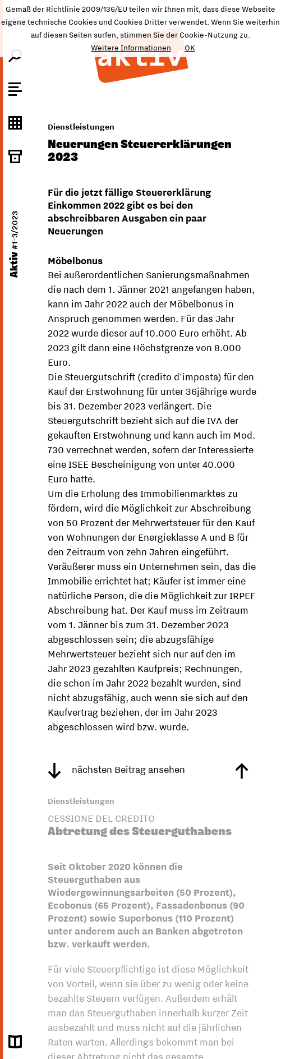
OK (190, 48)
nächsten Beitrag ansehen (116, 769)
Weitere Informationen (131, 48)
